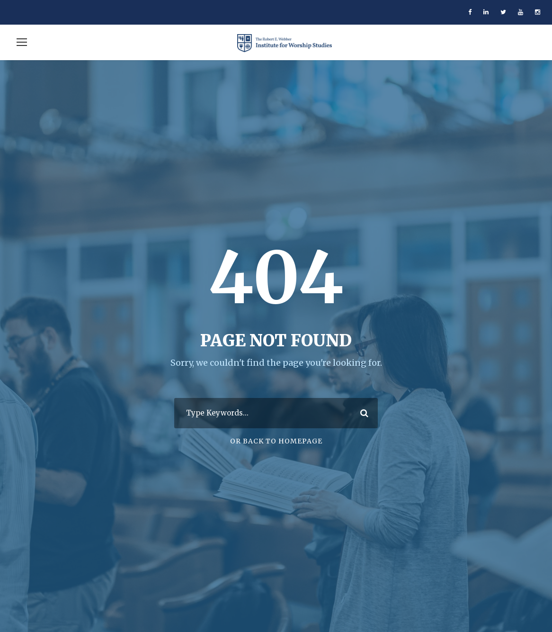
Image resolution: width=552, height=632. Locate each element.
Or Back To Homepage (276, 441)
